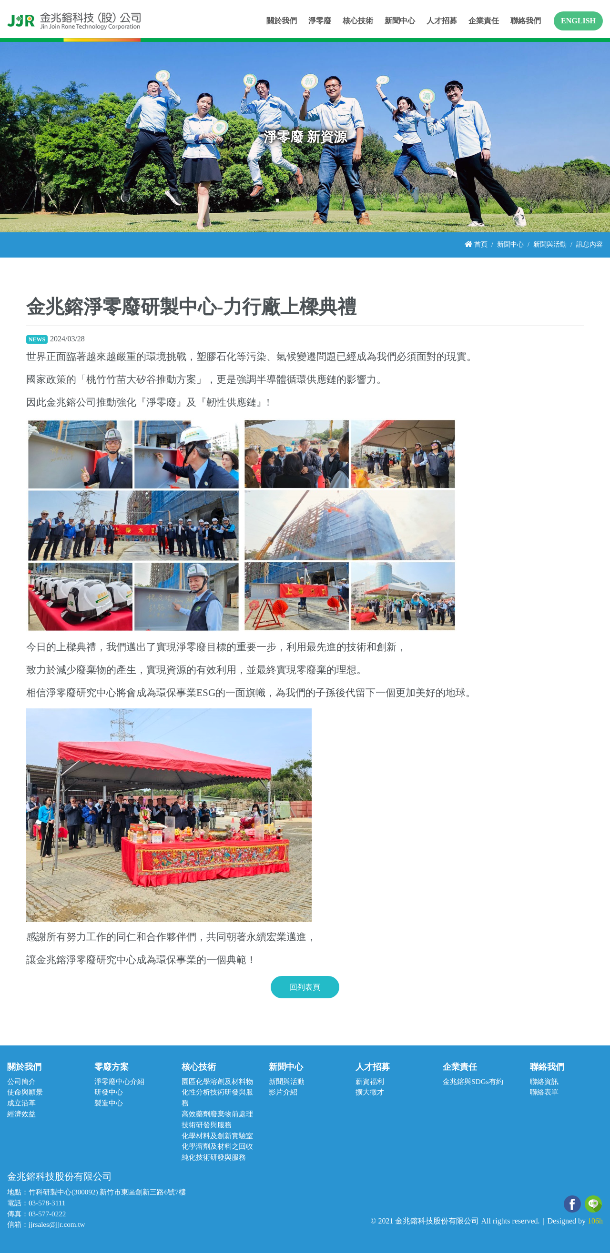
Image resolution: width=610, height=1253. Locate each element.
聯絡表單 (544, 1092)
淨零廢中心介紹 (119, 1081)
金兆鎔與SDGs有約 (473, 1081)
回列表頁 (305, 987)
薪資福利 (370, 1081)
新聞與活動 (550, 244)
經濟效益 (21, 1114)
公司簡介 (21, 1081)
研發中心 (108, 1092)
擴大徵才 (370, 1092)
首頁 (476, 244)
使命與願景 (25, 1092)
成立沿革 (21, 1103)
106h (595, 1221)
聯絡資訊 (544, 1081)
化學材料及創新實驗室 (217, 1136)
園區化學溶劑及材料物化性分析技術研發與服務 (217, 1092)
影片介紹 (283, 1092)
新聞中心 (510, 244)
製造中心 (108, 1103)
